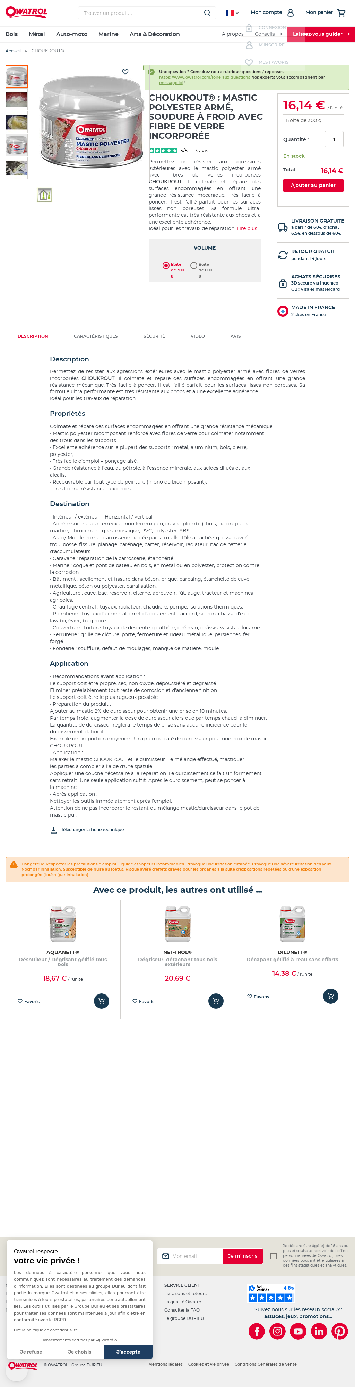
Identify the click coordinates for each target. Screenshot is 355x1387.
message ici (171, 83)
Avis (236, 336)
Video (198, 336)
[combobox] (147, 12)
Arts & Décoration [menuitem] (155, 34)
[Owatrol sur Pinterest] (339, 1331)
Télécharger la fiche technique (92, 830)
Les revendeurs (100, 1302)
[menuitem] (268, 34)
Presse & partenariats (107, 1335)
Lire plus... (248, 228)
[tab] (33, 336)
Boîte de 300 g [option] (177, 265)
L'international (100, 1327)
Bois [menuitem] (12, 34)
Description (33, 336)
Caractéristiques (96, 336)
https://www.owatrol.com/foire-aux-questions (204, 77)
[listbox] (204, 264)
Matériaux (16, 1310)
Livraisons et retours (185, 1293)
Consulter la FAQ (182, 1310)
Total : (290, 170)
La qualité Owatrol (183, 1302)
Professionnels (100, 1293)
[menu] (177, 34)
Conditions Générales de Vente (266, 1364)
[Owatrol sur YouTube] (298, 1331)
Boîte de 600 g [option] (205, 265)
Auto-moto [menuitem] (71, 34)
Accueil (13, 51)
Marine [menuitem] (108, 34)
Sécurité (154, 336)
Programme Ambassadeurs (114, 1318)
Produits (15, 1293)
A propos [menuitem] (233, 34)
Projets (13, 1302)
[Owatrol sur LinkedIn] (319, 1331)
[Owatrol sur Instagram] (277, 1331)
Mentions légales (165, 1364)
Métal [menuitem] (37, 34)
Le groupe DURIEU (184, 1318)
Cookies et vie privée (208, 1364)
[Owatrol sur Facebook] (256, 1331)
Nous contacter (101, 1310)
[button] (17, 1370)
